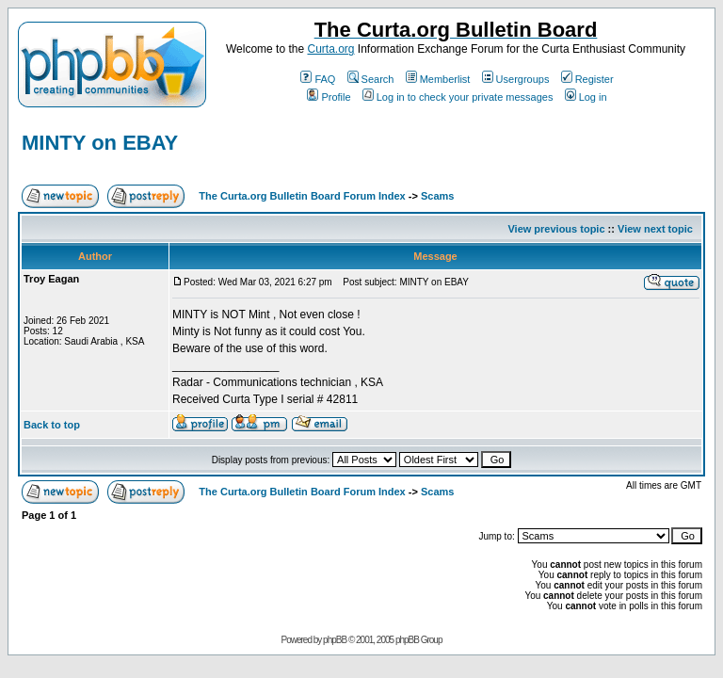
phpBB (334, 640)
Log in (586, 97)
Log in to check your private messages (458, 97)
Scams (437, 196)
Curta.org (330, 49)
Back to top (52, 424)
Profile (328, 97)
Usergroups (516, 79)
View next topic (655, 228)
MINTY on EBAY (100, 142)
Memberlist (438, 79)
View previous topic (555, 228)
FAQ (317, 79)
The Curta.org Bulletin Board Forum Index (302, 196)
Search (370, 79)
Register (587, 79)
